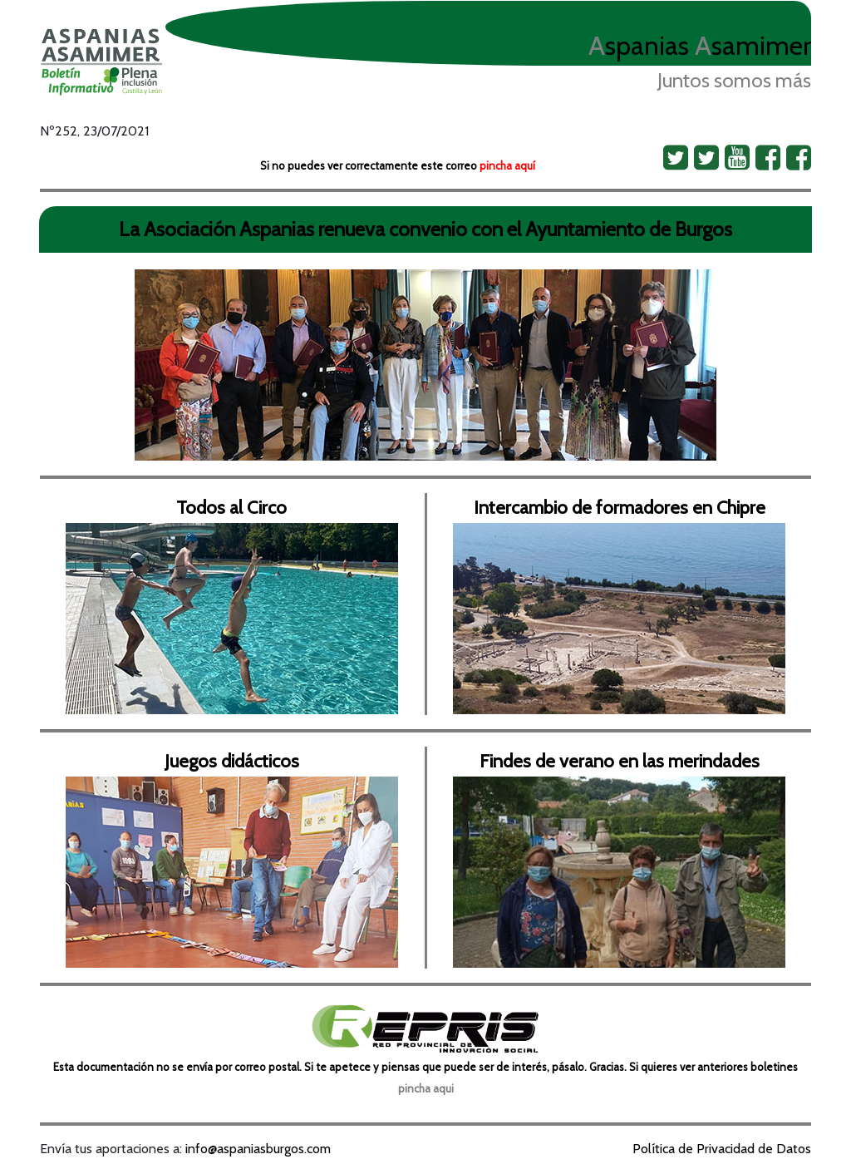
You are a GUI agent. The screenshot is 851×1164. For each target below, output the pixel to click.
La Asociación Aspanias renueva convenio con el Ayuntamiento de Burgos (425, 229)
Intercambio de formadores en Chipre (619, 507)
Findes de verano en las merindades (620, 761)
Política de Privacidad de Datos (721, 1149)
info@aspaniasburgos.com (258, 1149)
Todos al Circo (231, 507)
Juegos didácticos (232, 761)
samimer (753, 45)
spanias (638, 45)
